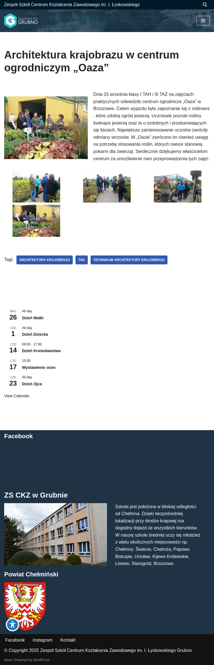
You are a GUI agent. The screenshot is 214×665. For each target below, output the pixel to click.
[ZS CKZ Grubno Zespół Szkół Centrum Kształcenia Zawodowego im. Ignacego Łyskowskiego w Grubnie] (21, 20)
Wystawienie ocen (38, 367)
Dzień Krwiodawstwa (41, 351)
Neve (8, 660)
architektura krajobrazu (44, 260)
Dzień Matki (32, 318)
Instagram (42, 640)
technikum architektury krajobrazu (129, 260)
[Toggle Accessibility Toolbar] (12, 624)
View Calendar (17, 396)
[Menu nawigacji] (203, 20)
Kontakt (67, 640)
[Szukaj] (205, 5)
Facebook (15, 640)
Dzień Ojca (32, 384)
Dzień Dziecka (35, 334)
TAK (81, 260)
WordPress (41, 660)
